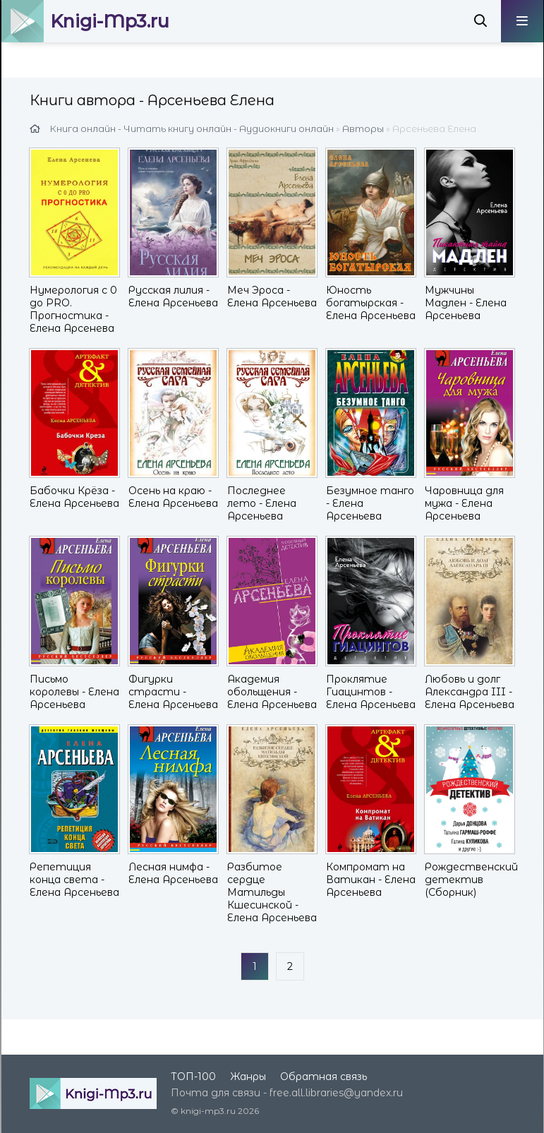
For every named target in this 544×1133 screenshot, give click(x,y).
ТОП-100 (193, 1076)
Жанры (248, 1076)
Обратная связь (323, 1076)
